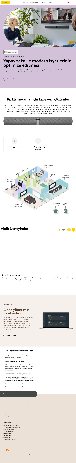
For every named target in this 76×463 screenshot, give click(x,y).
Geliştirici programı (7, 433)
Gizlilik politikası (17, 454)
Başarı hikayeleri (7, 416)
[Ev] (3, 394)
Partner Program (7, 435)
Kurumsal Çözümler (12, 394)
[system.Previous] (69, 230)
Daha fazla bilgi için (7, 408)
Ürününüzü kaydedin (8, 431)
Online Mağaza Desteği (8, 429)
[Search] (73, 2)
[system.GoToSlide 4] (64, 230)
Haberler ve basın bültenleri (9, 412)
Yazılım (28, 406)
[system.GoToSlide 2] (62, 230)
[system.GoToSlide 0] (59, 230)
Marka (4, 454)
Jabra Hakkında (7, 406)
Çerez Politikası (10, 454)
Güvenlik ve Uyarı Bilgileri (26, 454)
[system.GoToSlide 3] (63, 230)
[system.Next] (73, 230)
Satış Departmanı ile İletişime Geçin (11, 425)
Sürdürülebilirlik (7, 410)
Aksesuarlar (29, 408)
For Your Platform (23, 394)
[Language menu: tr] (68, 2)
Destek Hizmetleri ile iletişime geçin (11, 427)
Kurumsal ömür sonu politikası (10, 439)
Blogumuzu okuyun (7, 414)
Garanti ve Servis (7, 437)
